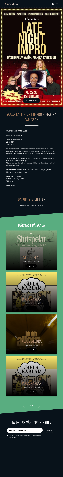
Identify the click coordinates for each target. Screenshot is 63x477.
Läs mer (31, 266)
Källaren (36, 345)
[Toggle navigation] (57, 4)
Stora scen (36, 262)
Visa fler (31, 405)
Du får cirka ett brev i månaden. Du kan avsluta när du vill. (25, 436)
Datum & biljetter (31, 100)
